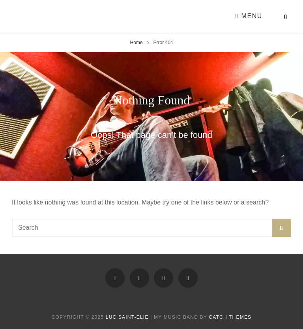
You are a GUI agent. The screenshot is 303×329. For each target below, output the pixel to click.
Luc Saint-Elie (127, 317)
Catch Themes (230, 317)
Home (136, 42)
